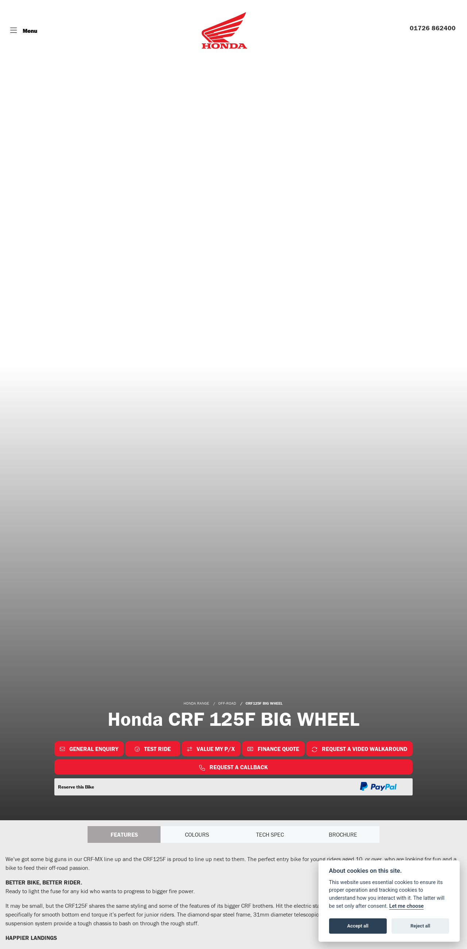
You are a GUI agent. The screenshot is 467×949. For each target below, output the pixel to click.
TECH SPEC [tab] (270, 834)
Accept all (357, 926)
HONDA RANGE (196, 703)
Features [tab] (124, 834)
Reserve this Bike (76, 787)
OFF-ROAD (227, 703)
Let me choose (406, 906)
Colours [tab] (197, 834)
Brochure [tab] (343, 834)
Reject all (420, 926)
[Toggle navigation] (24, 30)
